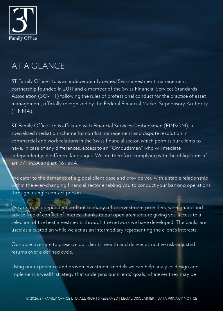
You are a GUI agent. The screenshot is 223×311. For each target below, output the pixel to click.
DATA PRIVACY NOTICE (177, 298)
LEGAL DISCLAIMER (137, 298)
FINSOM (176, 125)
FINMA (21, 111)
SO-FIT (48, 96)
